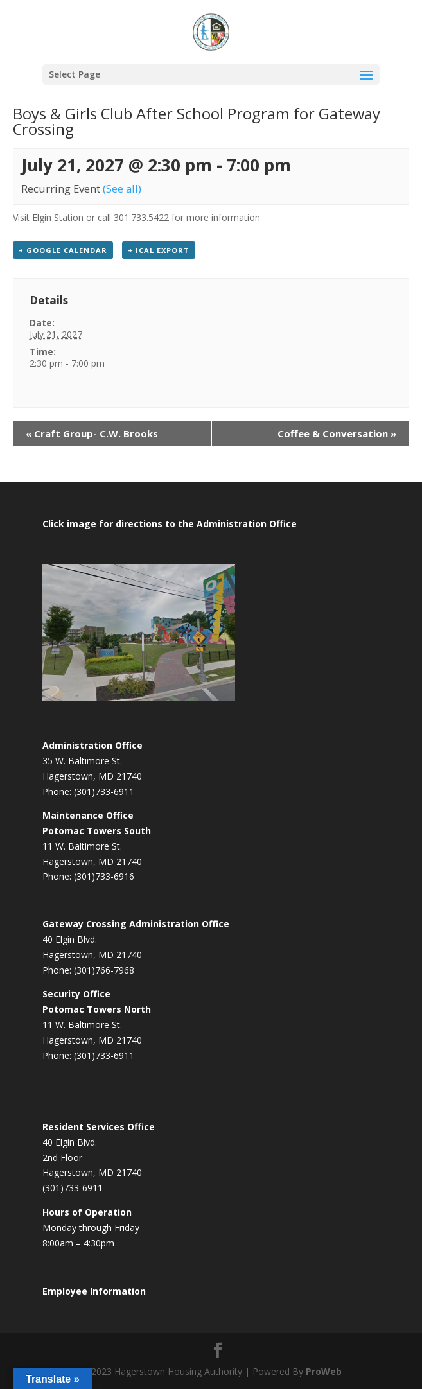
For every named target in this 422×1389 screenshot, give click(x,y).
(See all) (122, 188)
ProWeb (324, 1371)
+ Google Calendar (63, 250)
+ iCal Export (158, 250)
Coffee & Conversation (336, 433)
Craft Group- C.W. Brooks (92, 433)
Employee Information (94, 1291)
